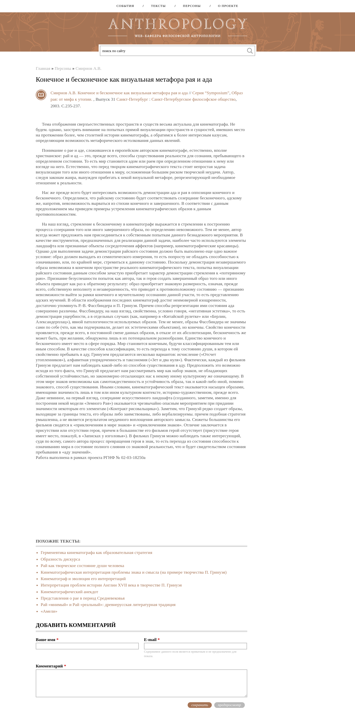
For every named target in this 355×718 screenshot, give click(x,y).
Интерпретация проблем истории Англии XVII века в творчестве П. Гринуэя (111, 585)
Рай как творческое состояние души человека (82, 565)
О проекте (226, 6)
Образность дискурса (60, 559)
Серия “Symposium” (210, 92)
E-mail (152, 639)
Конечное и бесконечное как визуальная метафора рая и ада (133, 92)
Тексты (156, 6)
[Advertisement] (141, 499)
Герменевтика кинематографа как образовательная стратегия (96, 552)
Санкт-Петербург (132, 99)
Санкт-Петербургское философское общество (194, 99)
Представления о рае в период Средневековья (83, 598)
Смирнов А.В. (88, 68)
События (125, 6)
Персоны (190, 6)
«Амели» (49, 611)
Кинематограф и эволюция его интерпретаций (83, 578)
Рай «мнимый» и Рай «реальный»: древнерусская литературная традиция (108, 604)
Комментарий (51, 665)
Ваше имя (47, 639)
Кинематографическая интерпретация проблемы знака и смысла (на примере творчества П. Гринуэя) (134, 572)
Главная (43, 68)
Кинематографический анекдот (69, 591)
